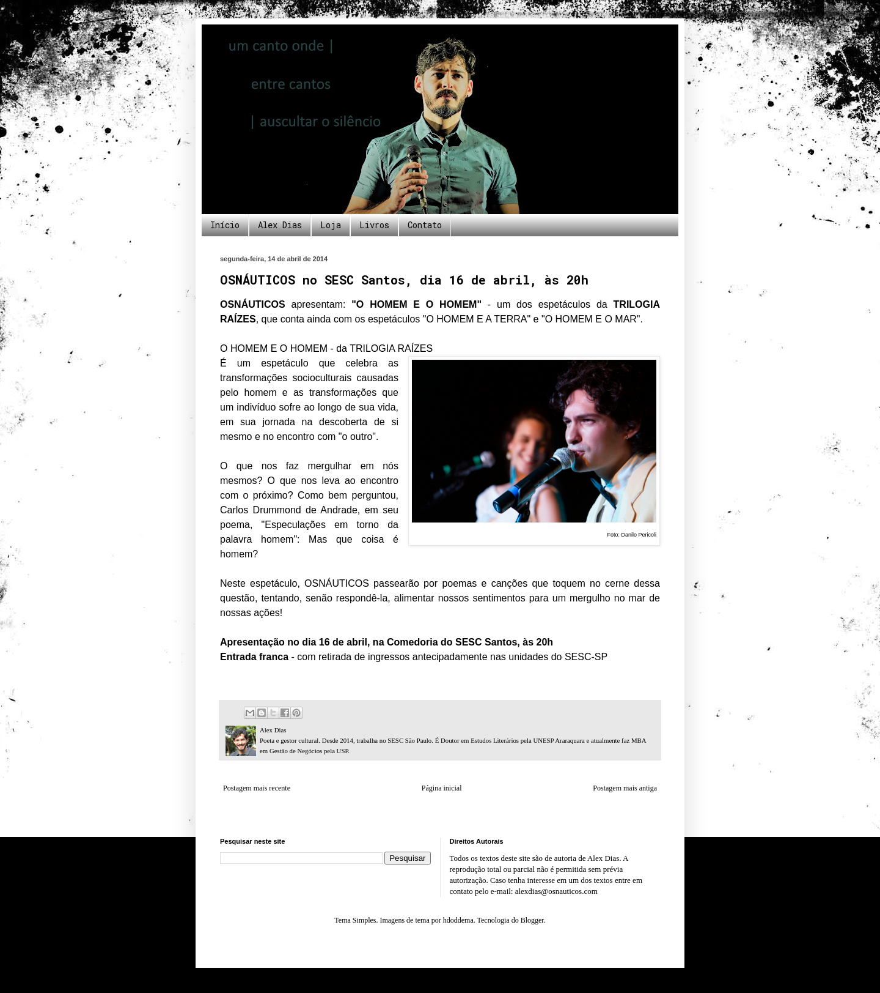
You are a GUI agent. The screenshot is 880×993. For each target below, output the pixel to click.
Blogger (532, 920)
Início (225, 225)
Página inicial (442, 788)
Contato (425, 225)
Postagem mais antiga (625, 788)
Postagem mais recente (256, 788)
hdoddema (458, 920)
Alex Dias (280, 225)
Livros (374, 225)
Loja (330, 225)
